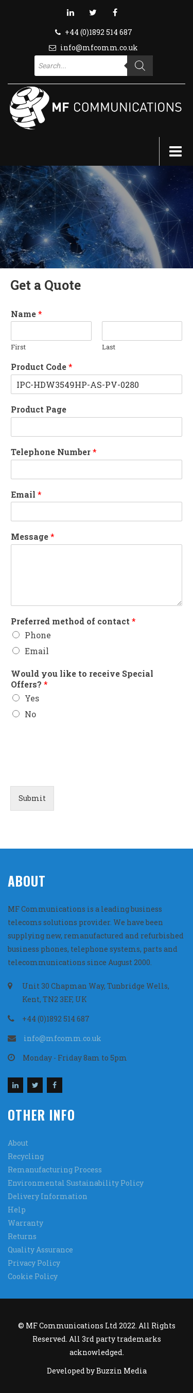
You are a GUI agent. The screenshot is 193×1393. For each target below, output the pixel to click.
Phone (38, 635)
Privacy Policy (34, 1263)
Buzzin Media (121, 1371)
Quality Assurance (40, 1249)
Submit (32, 798)
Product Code (42, 367)
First (18, 347)
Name (26, 314)
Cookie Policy (33, 1276)
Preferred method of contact (73, 621)
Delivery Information (47, 1196)
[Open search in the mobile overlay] (93, 65)
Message (33, 537)
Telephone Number (54, 452)
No (30, 714)
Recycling (26, 1156)
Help (17, 1209)
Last (108, 347)
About (18, 1143)
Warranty (25, 1223)
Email (26, 494)
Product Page (38, 409)
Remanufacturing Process (55, 1169)
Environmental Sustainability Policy (76, 1183)
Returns (22, 1236)
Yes (32, 698)
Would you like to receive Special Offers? (82, 679)
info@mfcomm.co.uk (99, 47)
